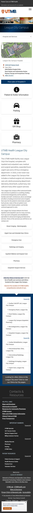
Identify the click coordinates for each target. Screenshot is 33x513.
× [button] (25, 502)
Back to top (16, 472)
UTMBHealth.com (20, 487)
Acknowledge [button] (7, 508)
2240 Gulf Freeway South (12, 65)
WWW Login (15, 500)
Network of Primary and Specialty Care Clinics (16, 478)
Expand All (26, 299)
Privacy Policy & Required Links (11, 492)
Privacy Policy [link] (14, 505)
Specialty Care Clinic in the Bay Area (16, 482)
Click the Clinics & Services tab (13, 278)
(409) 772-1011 (9, 75)
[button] (30, 9)
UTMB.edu (10, 487)
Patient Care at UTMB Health (9, 2)
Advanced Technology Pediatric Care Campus (16, 480)
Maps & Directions (16, 489)
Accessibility (26, 492)
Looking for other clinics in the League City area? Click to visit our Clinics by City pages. (16, 379)
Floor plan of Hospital (16, 82)
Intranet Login (23, 500)
